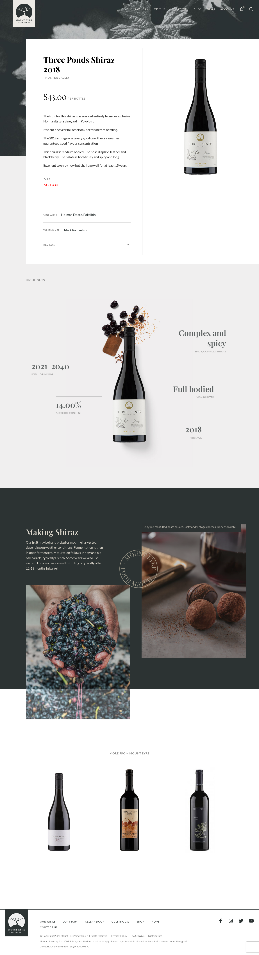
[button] (87, 244)
